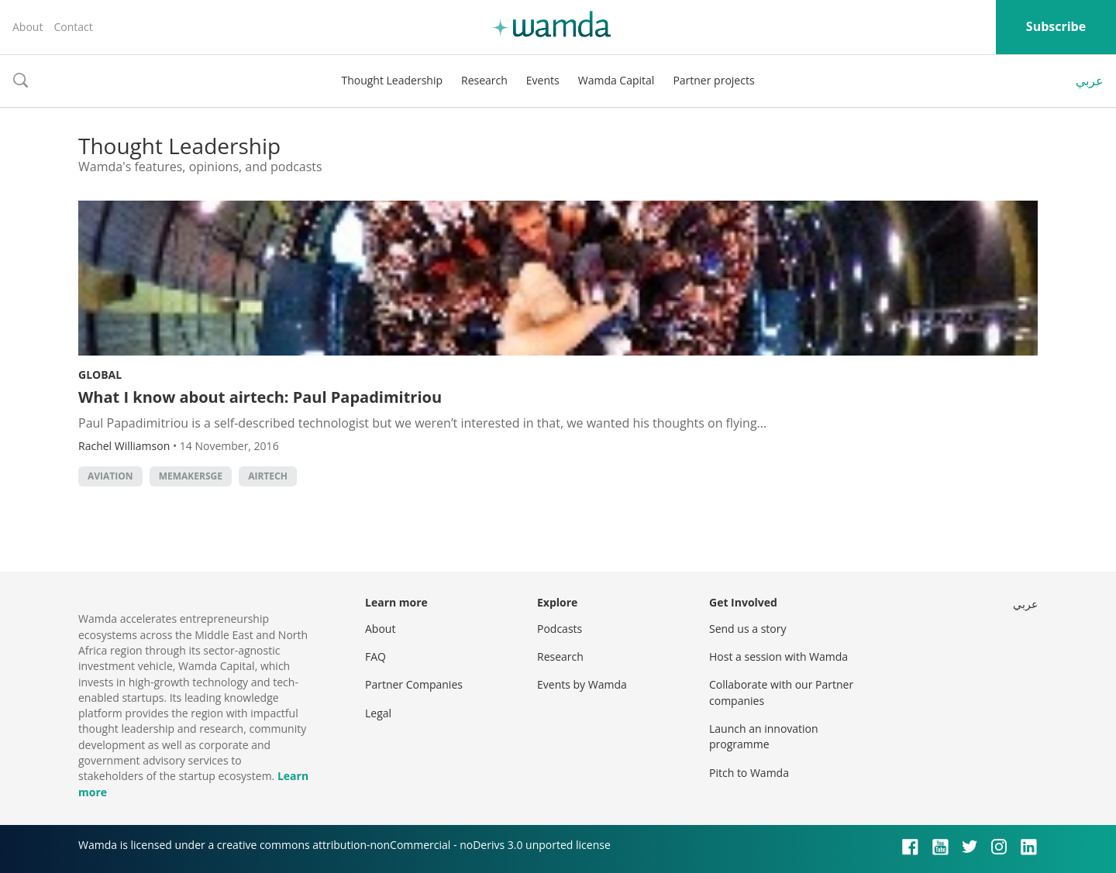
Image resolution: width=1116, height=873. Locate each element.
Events (543, 80)
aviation (110, 476)
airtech (268, 476)
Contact (72, 26)
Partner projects (713, 80)
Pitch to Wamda (749, 772)
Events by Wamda (582, 684)
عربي (1090, 80)
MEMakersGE (190, 476)
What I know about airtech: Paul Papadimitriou (260, 397)
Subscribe (1056, 26)
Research (484, 80)
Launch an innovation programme (763, 736)
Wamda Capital (616, 80)
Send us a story (747, 628)
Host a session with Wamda (778, 656)
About (27, 26)
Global (100, 374)
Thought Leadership (392, 80)
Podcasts (559, 628)
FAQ (375, 656)
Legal (378, 713)
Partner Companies (414, 684)
